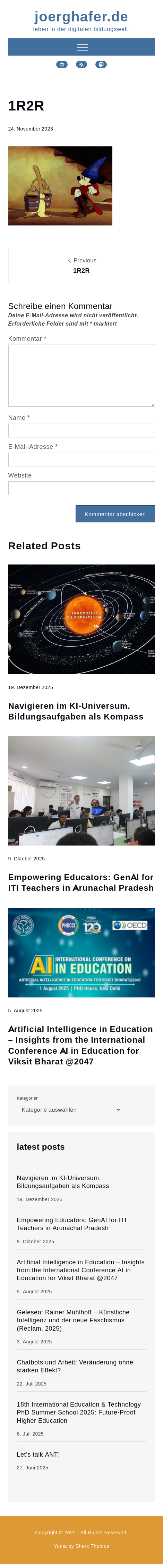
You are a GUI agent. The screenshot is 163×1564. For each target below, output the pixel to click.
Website (20, 475)
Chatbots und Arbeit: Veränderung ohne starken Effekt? (75, 1366)
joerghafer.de (82, 15)
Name (19, 418)
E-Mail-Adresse (33, 447)
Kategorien (28, 1098)
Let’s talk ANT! (38, 1454)
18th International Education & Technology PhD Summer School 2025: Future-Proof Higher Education (79, 1412)
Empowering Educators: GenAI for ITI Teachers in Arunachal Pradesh (81, 882)
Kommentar (27, 338)
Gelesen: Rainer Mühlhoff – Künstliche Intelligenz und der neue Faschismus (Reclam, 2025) (73, 1320)
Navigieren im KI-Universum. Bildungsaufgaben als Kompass (76, 711)
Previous (82, 266)
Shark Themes (92, 1546)
